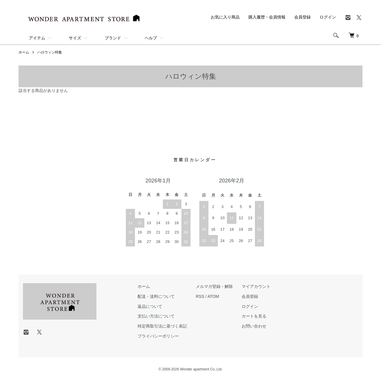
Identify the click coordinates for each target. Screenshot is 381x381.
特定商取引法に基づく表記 (162, 326)
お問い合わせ (254, 326)
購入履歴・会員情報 (266, 17)
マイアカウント (256, 286)
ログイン (328, 17)
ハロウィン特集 (49, 52)
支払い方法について (156, 316)
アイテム (37, 38)
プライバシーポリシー (158, 336)
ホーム (24, 52)
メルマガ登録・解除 (214, 286)
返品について (150, 306)
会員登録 (302, 17)
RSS (200, 296)
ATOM (213, 296)
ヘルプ (151, 38)
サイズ (75, 38)
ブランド (113, 38)
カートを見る (254, 316)
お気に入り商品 (225, 17)
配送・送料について (156, 296)
